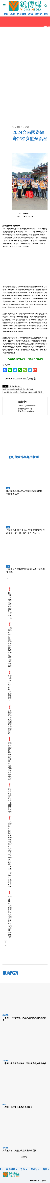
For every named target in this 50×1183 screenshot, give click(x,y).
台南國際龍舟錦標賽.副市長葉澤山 (32, 392)
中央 (9, 739)
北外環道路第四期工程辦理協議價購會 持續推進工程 (10, 605)
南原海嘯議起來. (15, 386)
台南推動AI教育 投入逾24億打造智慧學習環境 (10, 688)
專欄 (3, 1104)
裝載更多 (25, 1157)
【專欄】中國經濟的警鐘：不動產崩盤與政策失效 (24, 1063)
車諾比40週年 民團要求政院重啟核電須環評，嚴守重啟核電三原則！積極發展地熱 (10, 916)
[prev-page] (7, 578)
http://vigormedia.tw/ (27, 405)
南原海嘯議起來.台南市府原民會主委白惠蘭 (18, 389)
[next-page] (11, 578)
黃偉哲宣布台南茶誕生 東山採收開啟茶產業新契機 (10, 800)
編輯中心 (26, 214)
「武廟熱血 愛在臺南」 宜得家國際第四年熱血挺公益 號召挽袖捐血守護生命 (10, 646)
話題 (8, 488)
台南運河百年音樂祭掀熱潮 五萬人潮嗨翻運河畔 (10, 722)
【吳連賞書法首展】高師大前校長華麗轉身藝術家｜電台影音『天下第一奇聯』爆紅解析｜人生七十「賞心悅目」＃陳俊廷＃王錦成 (10, 854)
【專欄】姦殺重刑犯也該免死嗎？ (17, 1107)
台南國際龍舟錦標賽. (10, 392)
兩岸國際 (5, 1148)
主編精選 (5, 1015)
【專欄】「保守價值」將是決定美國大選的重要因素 (24, 1018)
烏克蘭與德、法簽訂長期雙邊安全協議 (19, 1150)
